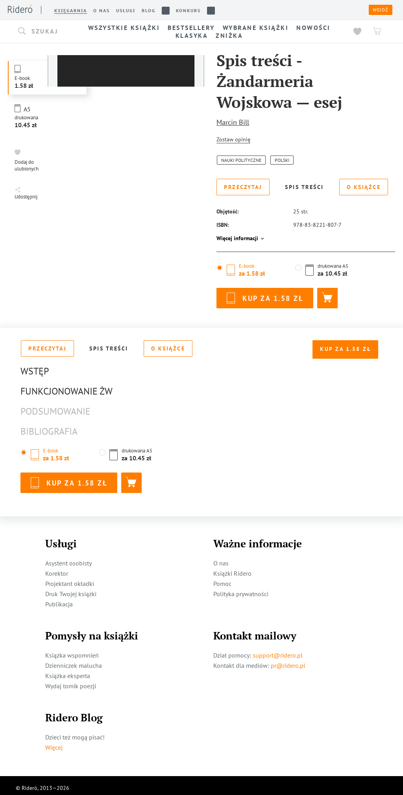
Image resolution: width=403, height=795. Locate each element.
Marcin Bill (232, 122)
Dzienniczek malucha (73, 661)
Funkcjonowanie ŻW (66, 386)
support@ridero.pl (278, 650)
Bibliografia (49, 427)
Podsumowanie (55, 406)
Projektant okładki (69, 579)
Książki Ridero (232, 569)
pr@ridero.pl (288, 661)
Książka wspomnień (72, 650)
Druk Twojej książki (70, 589)
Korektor (56, 569)
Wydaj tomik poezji (70, 681)
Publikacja (59, 599)
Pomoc (222, 579)
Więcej (54, 743)
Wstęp (34, 366)
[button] (43, 31)
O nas (221, 558)
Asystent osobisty (68, 558)
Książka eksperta (67, 671)
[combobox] (43, 31)
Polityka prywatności (240, 589)
